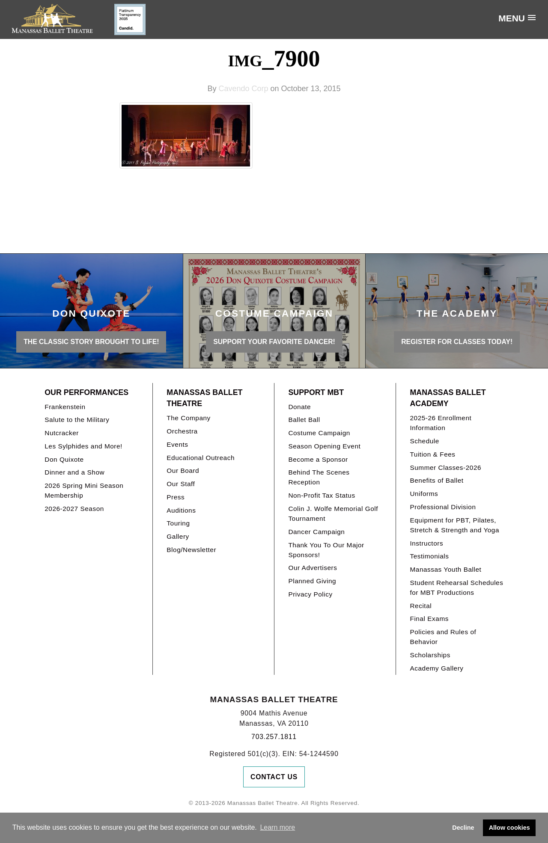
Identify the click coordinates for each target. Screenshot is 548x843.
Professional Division (443, 507)
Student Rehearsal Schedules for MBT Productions (456, 587)
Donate (299, 406)
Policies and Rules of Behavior (443, 636)
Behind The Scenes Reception (318, 477)
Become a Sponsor (318, 459)
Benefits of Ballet (436, 480)
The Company (189, 418)
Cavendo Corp (243, 88)
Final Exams (429, 618)
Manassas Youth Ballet (445, 569)
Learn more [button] (277, 827)
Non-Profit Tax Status (321, 495)
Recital (421, 605)
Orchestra (182, 431)
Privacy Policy (310, 594)
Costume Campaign (319, 432)
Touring (178, 523)
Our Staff (181, 483)
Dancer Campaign (316, 531)
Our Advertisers (312, 567)
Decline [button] (463, 827)
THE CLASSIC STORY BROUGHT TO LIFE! (91, 341)
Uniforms (424, 493)
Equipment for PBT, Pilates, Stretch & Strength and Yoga (454, 525)
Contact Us (274, 777)
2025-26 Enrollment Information (440, 422)
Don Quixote (64, 459)
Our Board (183, 470)
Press (176, 497)
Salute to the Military (77, 419)
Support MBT (316, 392)
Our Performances (86, 392)
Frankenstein (65, 406)
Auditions (181, 510)
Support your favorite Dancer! (274, 341)
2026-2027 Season (74, 508)
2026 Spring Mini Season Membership (84, 490)
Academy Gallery (436, 668)
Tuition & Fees (432, 454)
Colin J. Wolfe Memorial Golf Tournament (333, 513)
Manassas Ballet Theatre (204, 398)
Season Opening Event (324, 446)
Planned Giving (312, 581)
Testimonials (429, 556)
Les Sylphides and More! (83, 446)
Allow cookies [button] (509, 827)
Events (177, 444)
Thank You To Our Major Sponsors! (326, 549)
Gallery (178, 536)
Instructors (426, 543)
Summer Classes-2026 (445, 467)
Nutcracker (62, 432)
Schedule (424, 441)
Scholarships (430, 655)
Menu (511, 18)
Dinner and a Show (74, 472)
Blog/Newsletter (191, 549)
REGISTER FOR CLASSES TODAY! (456, 341)
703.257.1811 (274, 736)
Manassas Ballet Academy (447, 398)
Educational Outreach (201, 457)
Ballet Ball (304, 419)
